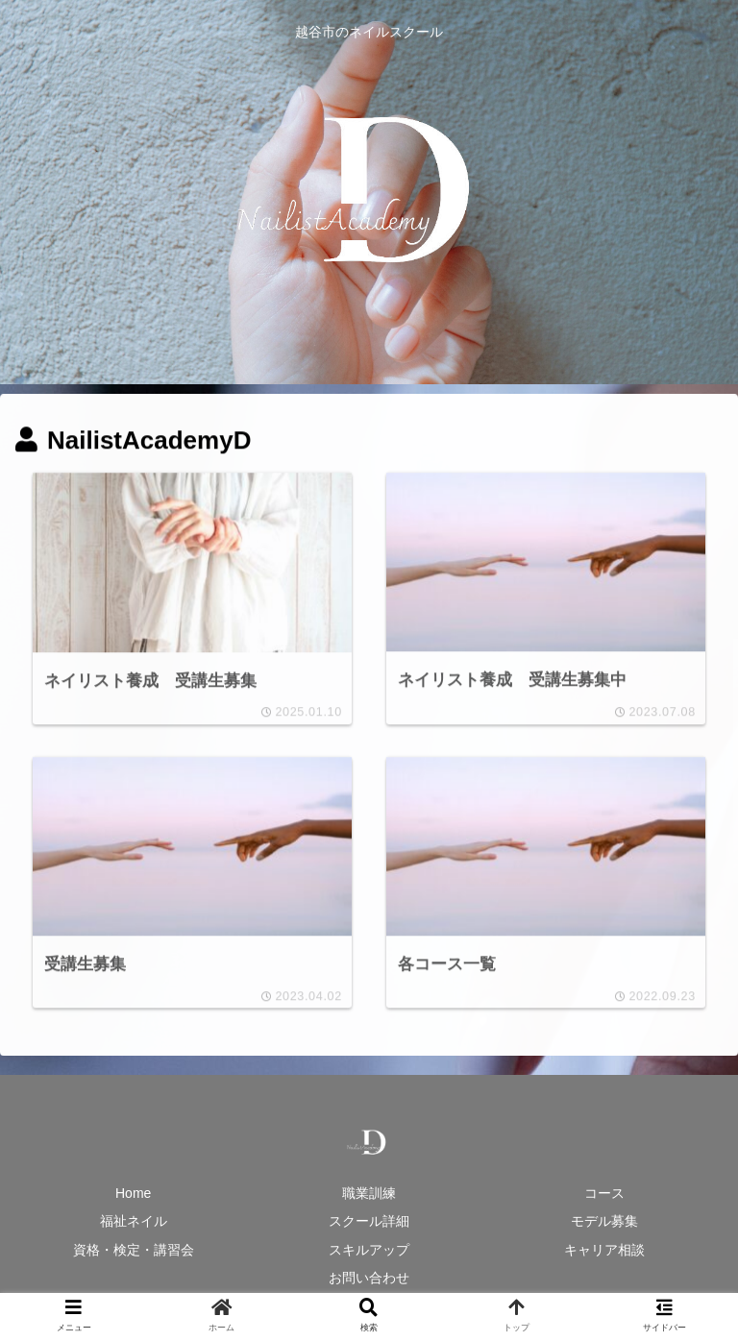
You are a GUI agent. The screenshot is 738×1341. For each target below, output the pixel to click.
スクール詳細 (369, 1223)
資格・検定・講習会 (133, 1250)
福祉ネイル (133, 1223)
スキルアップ (369, 1250)
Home (133, 1195)
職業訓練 (369, 1195)
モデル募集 (604, 1223)
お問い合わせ (369, 1278)
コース (604, 1195)
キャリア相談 (604, 1250)
